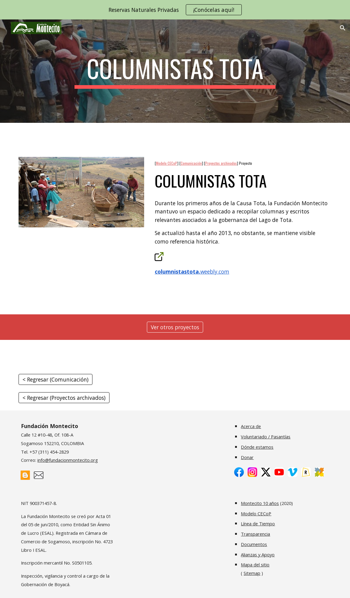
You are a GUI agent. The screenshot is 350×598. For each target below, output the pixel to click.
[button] (342, 28)
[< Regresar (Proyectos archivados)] (64, 397)
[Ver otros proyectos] (175, 327)
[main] (175, 71)
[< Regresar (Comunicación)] (55, 379)
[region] (175, 9)
